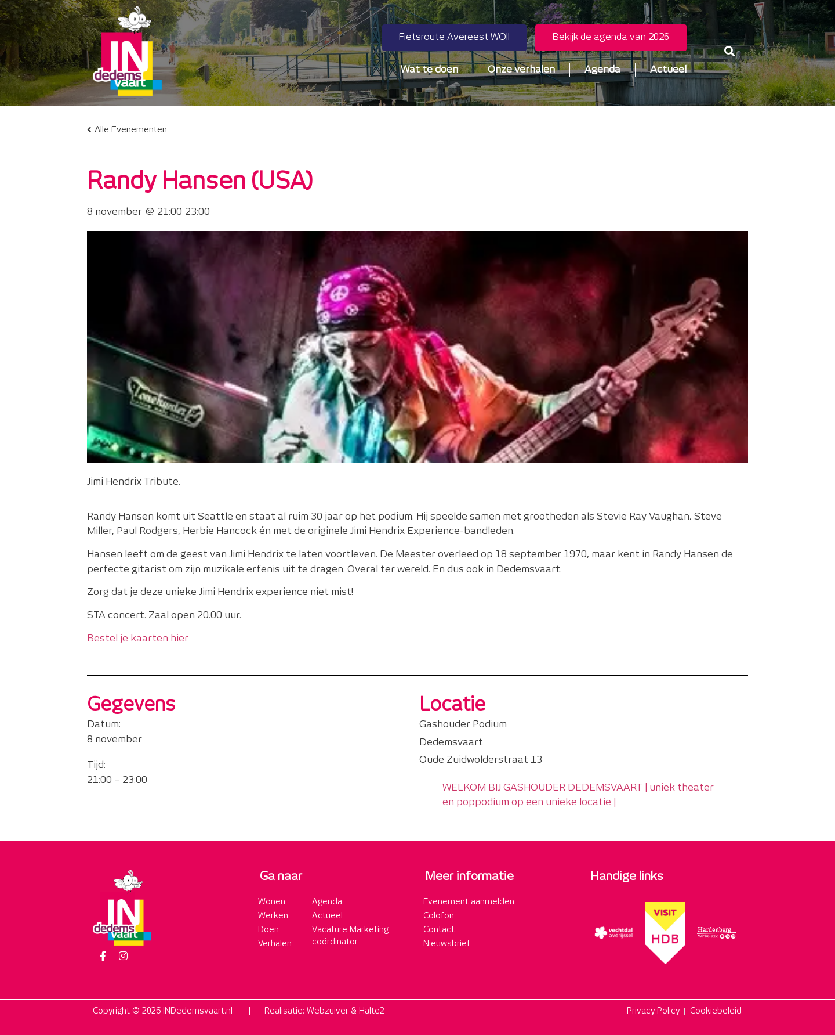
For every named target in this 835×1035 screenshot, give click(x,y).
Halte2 (371, 1011)
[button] (729, 50)
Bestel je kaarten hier (137, 638)
